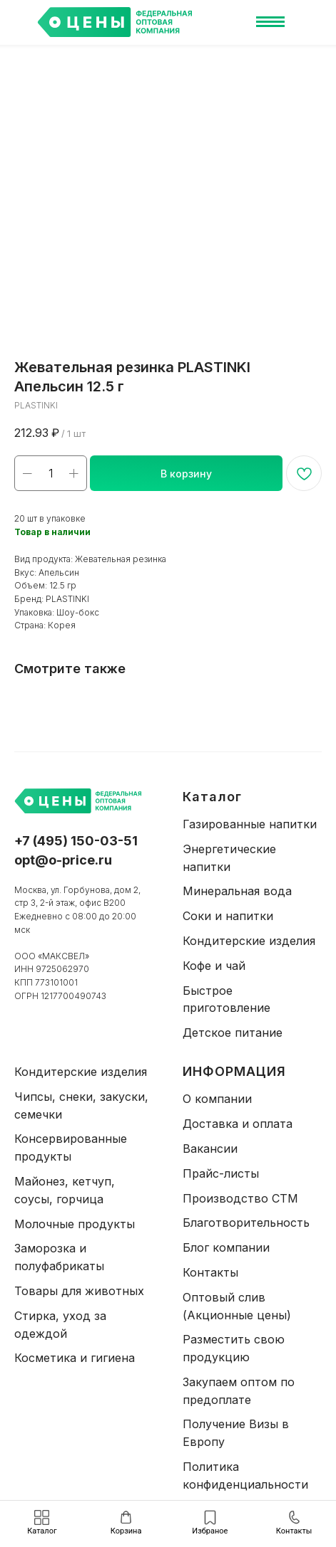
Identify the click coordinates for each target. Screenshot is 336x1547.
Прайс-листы (221, 1173)
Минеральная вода (237, 891)
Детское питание (232, 1032)
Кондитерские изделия (249, 941)
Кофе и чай (214, 966)
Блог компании (226, 1247)
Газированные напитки (250, 824)
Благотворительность (246, 1222)
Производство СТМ (240, 1198)
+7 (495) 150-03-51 (76, 840)
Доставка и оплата (237, 1123)
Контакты (210, 1272)
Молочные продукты (74, 1224)
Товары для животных (79, 1291)
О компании (217, 1099)
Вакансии (210, 1148)
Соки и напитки (228, 916)
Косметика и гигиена (74, 1358)
